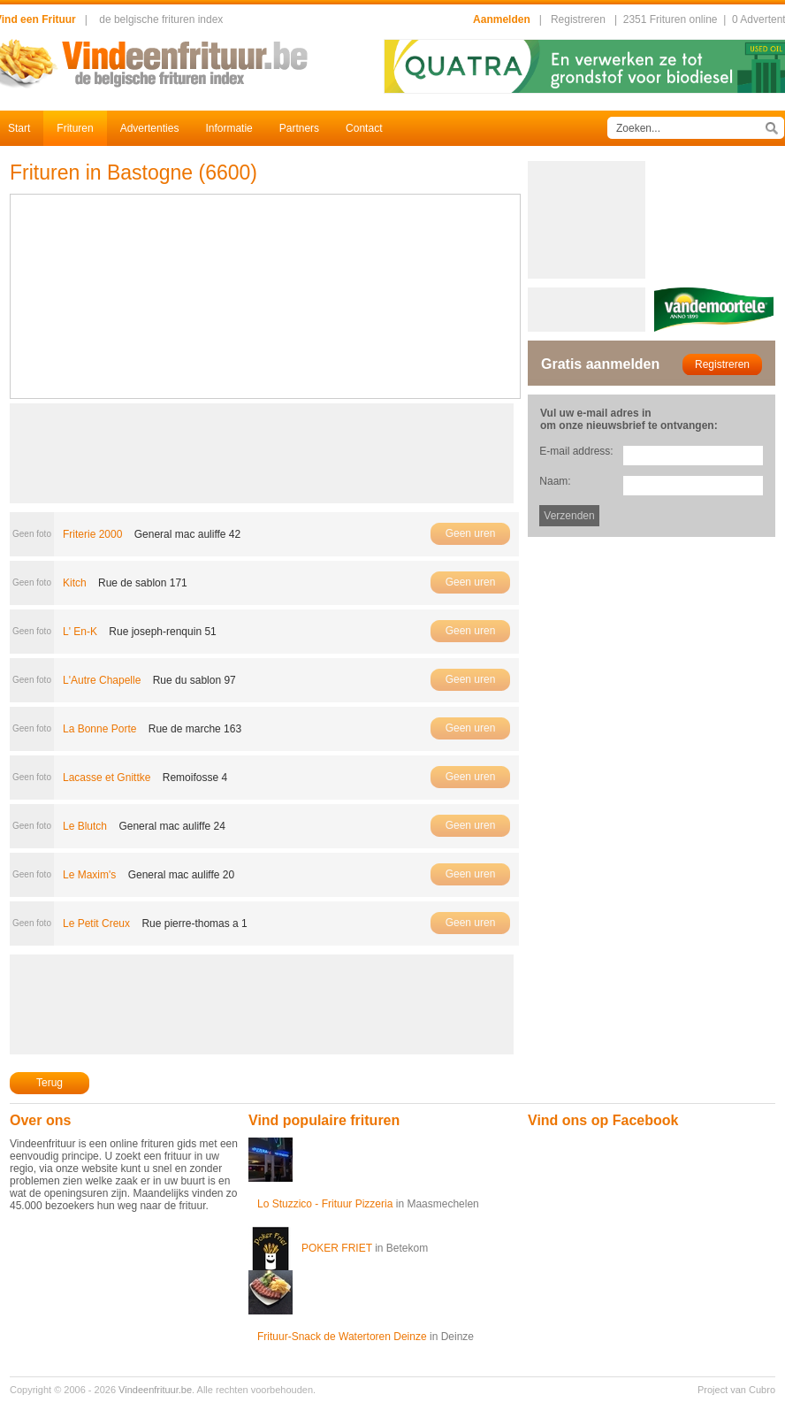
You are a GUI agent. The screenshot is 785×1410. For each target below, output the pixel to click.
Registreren (578, 19)
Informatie (228, 128)
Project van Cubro (736, 1389)
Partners (299, 128)
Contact (364, 128)
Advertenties (149, 128)
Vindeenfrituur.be (155, 1389)
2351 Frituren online (670, 19)
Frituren (75, 128)
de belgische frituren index (161, 19)
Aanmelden (501, 19)
